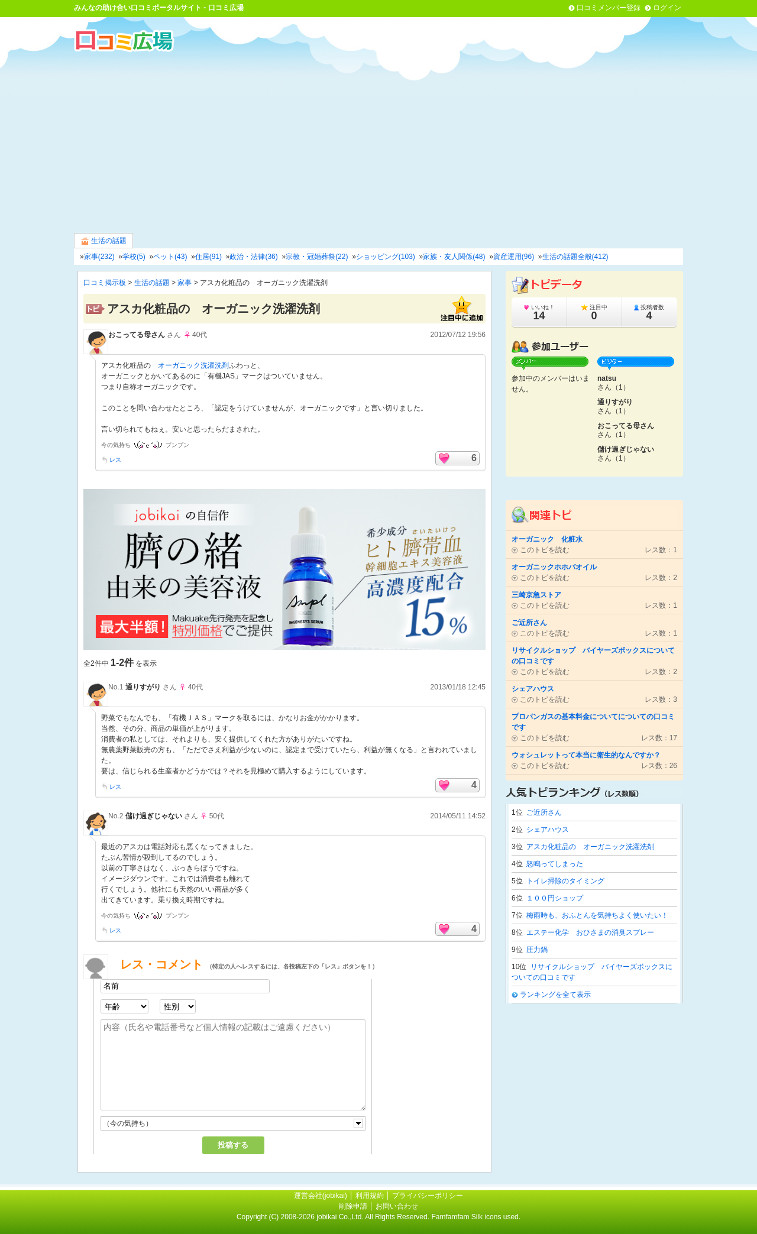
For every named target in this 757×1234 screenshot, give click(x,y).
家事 (184, 282)
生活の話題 (103, 241)
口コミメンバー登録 (608, 8)
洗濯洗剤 (214, 365)
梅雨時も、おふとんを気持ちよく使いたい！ (597, 915)
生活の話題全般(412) (575, 256)
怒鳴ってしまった (554, 864)
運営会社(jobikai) (321, 1195)
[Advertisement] (378, 141)
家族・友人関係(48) (454, 256)
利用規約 (369, 1195)
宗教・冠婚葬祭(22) (317, 256)
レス (115, 459)
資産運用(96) (513, 256)
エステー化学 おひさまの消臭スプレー (590, 932)
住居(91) (208, 256)
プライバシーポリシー (427, 1195)
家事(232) (99, 256)
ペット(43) (170, 256)
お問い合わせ (397, 1206)
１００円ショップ (554, 898)
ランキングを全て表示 (555, 994)
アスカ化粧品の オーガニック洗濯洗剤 (590, 847)
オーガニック (179, 365)
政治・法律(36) (253, 256)
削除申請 (353, 1206)
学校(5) (133, 256)
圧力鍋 (537, 949)
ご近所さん (544, 812)
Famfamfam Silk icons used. (475, 1217)
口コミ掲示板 (104, 282)
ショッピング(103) (385, 256)
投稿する (233, 1145)
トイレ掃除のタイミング (565, 881)
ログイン (667, 8)
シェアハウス (547, 829)
